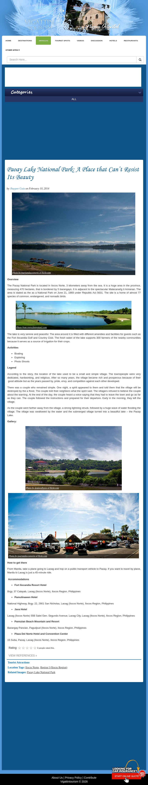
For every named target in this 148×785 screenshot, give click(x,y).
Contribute (90, 777)
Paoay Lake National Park (41, 672)
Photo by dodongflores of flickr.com (42, 488)
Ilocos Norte (32, 667)
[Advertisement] (73, 77)
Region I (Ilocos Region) (53, 667)
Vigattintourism (69, 781)
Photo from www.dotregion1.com (31, 327)
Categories (21, 92)
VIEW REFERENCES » (23, 655)
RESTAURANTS (131, 41)
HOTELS (113, 41)
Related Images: (17, 672)
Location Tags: (16, 667)
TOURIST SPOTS (62, 41)
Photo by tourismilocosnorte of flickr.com (32, 272)
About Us (57, 777)
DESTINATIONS (25, 41)
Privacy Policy (73, 777)
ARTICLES (43, 41)
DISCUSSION (97, 41)
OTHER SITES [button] (13, 50)
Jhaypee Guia (17, 188)
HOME (8, 41)
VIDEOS (80, 41)
